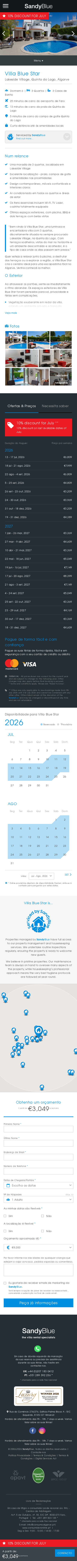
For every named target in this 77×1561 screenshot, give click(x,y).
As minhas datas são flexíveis (23, 1208)
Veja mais (11, 313)
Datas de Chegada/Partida (20, 1180)
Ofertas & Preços (22, 405)
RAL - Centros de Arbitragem (47, 1509)
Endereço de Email (15, 1152)
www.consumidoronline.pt (36, 1527)
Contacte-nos (38, 1452)
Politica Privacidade (19, 1455)
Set (68, 874)
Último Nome (11, 1138)
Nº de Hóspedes (13, 1194)
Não (46, 1216)
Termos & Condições (44, 1455)
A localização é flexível (19, 1223)
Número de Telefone (16, 1166)
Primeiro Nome (12, 1123)
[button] (38, 1032)
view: (24, 875)
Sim (8, 1216)
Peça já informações (39, 1302)
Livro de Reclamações (38, 1500)
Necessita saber (55, 405)
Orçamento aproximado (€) (22, 1238)
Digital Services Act (46, 1458)
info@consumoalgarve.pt (41, 1524)
